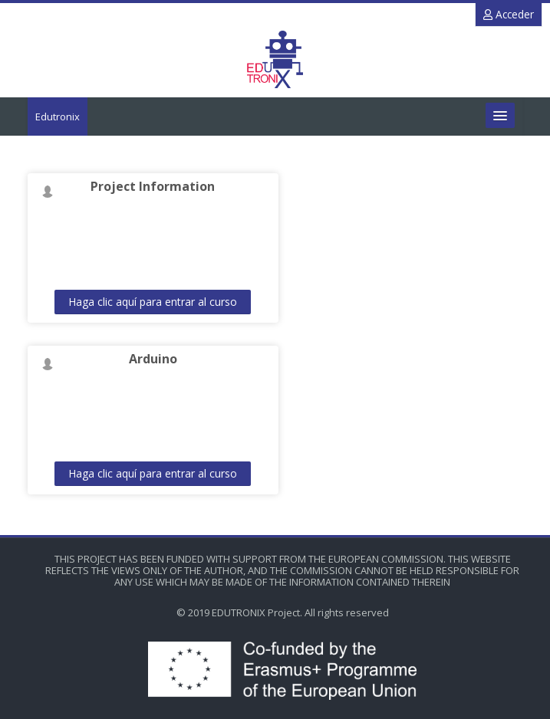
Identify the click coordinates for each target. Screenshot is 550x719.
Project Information (153, 186)
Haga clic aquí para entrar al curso (152, 301)
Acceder (508, 14)
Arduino (153, 358)
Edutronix (57, 116)
